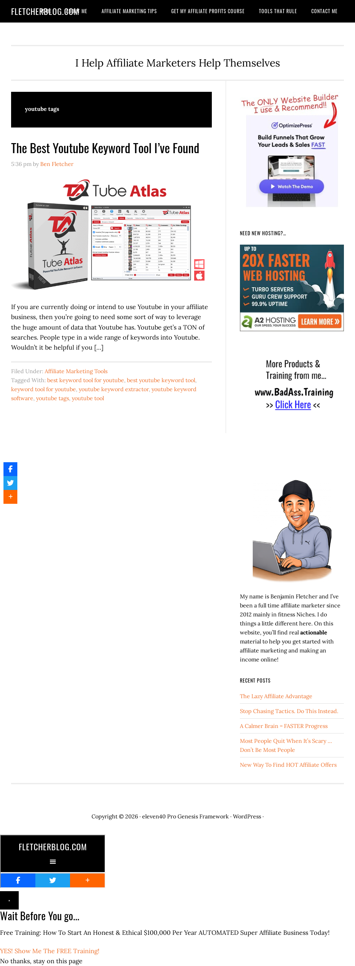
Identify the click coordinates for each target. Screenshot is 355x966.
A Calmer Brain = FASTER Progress (284, 725)
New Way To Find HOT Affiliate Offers (288, 764)
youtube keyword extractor (114, 389)
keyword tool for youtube (43, 389)
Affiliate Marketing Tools (76, 371)
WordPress (247, 816)
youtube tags (52, 398)
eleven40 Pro (159, 816)
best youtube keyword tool (161, 380)
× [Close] (9, 900)
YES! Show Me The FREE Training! (49, 951)
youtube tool (88, 398)
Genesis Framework (203, 816)
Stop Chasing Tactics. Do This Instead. (289, 711)
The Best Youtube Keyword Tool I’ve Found (105, 147)
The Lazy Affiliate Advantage (276, 696)
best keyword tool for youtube (85, 380)
